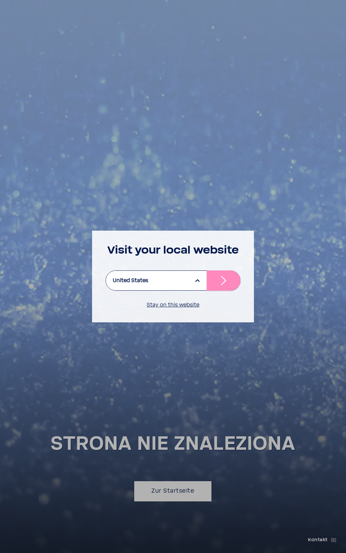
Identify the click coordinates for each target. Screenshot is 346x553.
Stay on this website (173, 305)
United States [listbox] (130, 281)
